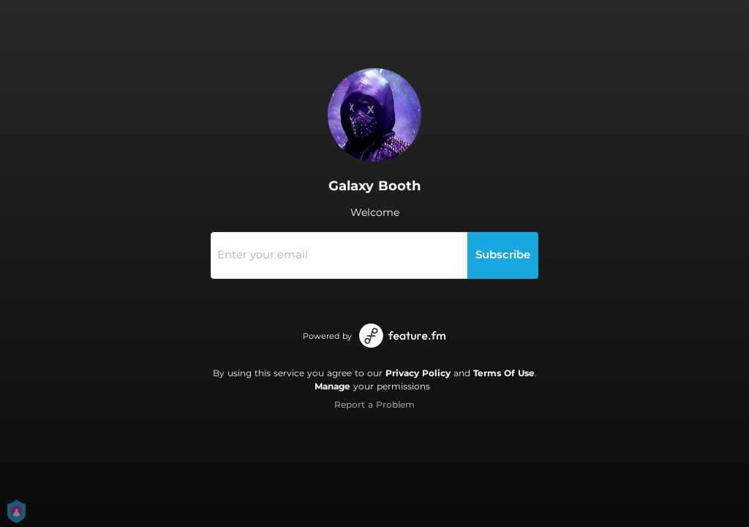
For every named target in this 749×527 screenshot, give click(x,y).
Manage (332, 386)
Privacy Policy (418, 372)
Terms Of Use (504, 372)
